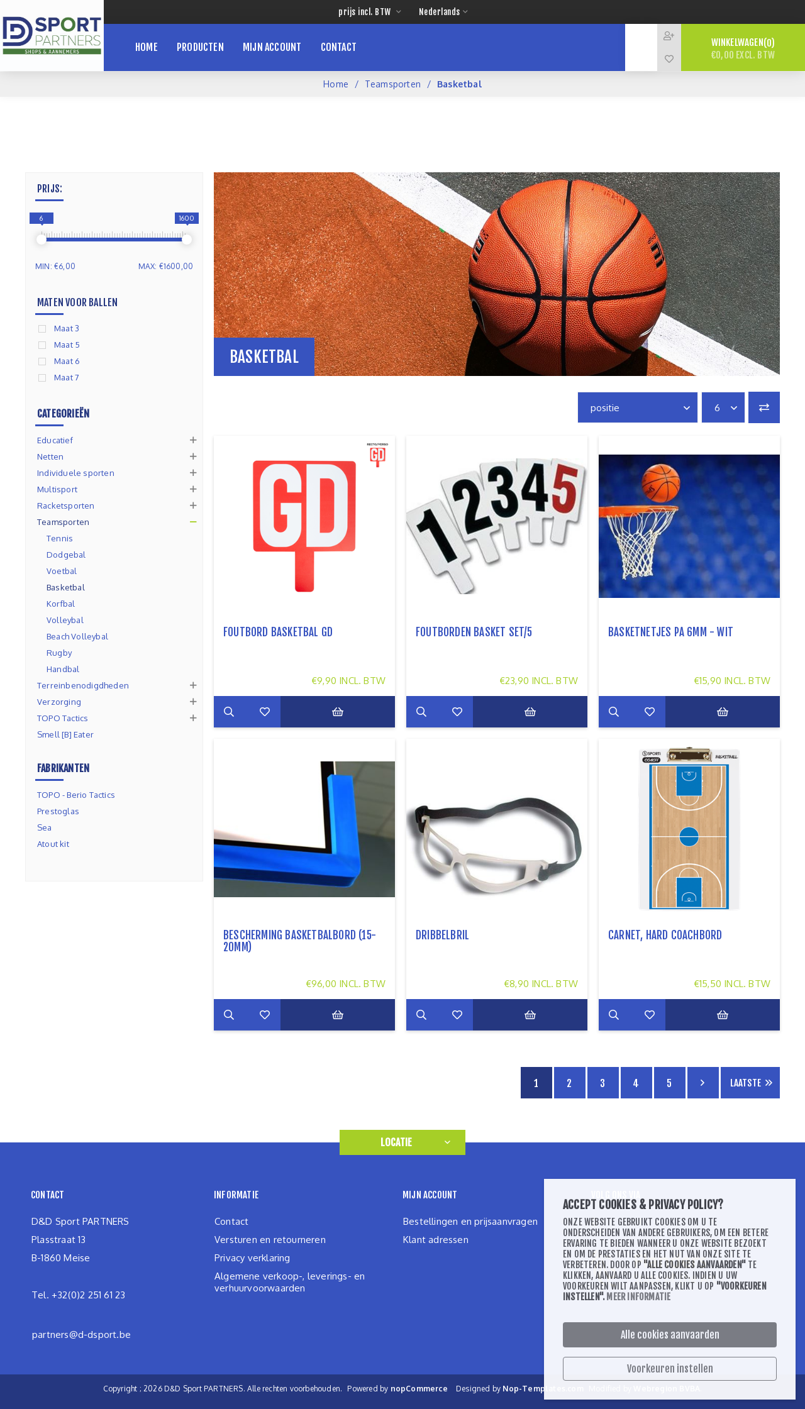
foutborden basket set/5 (474, 632)
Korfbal (61, 604)
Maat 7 (66, 377)
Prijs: (49, 188)
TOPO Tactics (62, 718)
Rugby (59, 653)
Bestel (351, 711)
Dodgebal (66, 555)
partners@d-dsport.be (81, 1334)
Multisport (57, 489)
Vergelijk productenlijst (764, 407)
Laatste (745, 1083)
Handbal (63, 669)
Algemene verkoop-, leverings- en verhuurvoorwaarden (289, 1282)
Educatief (55, 440)
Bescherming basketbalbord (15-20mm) (299, 941)
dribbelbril (442, 935)
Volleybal (65, 620)
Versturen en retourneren (270, 1240)
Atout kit (53, 844)
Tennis (60, 538)
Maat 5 (67, 345)
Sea (44, 827)
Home (335, 84)
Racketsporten (66, 505)
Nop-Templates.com (542, 1388)
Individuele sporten (75, 473)
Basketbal (66, 587)
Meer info (229, 711)
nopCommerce (419, 1388)
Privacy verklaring (252, 1258)
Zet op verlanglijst (292, 711)
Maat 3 (66, 328)
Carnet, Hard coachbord (665, 935)
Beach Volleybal (77, 636)
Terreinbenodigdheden (83, 685)
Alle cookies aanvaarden (670, 1335)
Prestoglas (58, 811)
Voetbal (62, 571)
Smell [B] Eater (65, 734)
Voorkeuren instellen (670, 1368)
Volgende (703, 1082)
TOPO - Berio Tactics (76, 795)
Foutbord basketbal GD (278, 632)
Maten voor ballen (77, 302)
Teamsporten (393, 84)
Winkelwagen (743, 48)
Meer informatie (638, 1296)
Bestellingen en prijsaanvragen (470, 1221)
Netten (50, 456)
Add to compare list (261, 711)
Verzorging (59, 702)
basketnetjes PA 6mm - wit (670, 632)
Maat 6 (67, 361)
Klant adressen (436, 1240)
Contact (231, 1221)
